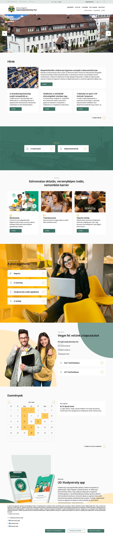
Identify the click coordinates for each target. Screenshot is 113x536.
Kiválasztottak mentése (54, 530)
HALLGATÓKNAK (96, 10)
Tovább (44, 84)
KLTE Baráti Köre (67, 406)
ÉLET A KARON (93, 7)
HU (97, 1)
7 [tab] (58, 51)
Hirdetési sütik (14, 526)
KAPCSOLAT (101, 7)
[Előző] (4, 33)
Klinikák (59, 1)
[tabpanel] (56, 33)
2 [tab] (50, 51)
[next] (53, 402)
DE (52, 1)
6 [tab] (56, 51)
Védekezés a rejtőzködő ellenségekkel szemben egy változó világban (55, 96)
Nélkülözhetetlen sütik (17, 517)
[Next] (108, 33)
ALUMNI (103, 10)
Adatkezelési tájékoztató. (88, 510)
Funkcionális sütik (15, 520)
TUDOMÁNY (85, 7)
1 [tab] (48, 51)
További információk (13, 514)
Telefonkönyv (24, 1)
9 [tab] (61, 51)
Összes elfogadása (95, 530)
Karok (55, 1)
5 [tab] (55, 51)
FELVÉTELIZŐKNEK (88, 10)
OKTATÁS (77, 7)
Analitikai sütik (14, 523)
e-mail (33, 1)
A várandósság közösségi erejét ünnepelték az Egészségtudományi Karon (21, 96)
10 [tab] (63, 51)
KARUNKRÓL (70, 7)
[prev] (9, 402)
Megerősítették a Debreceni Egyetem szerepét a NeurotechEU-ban (69, 70)
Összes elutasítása (75, 530)
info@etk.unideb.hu (64, 350)
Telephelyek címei (63, 354)
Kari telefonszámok (13, 1)
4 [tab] (53, 51)
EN (99, 1)
